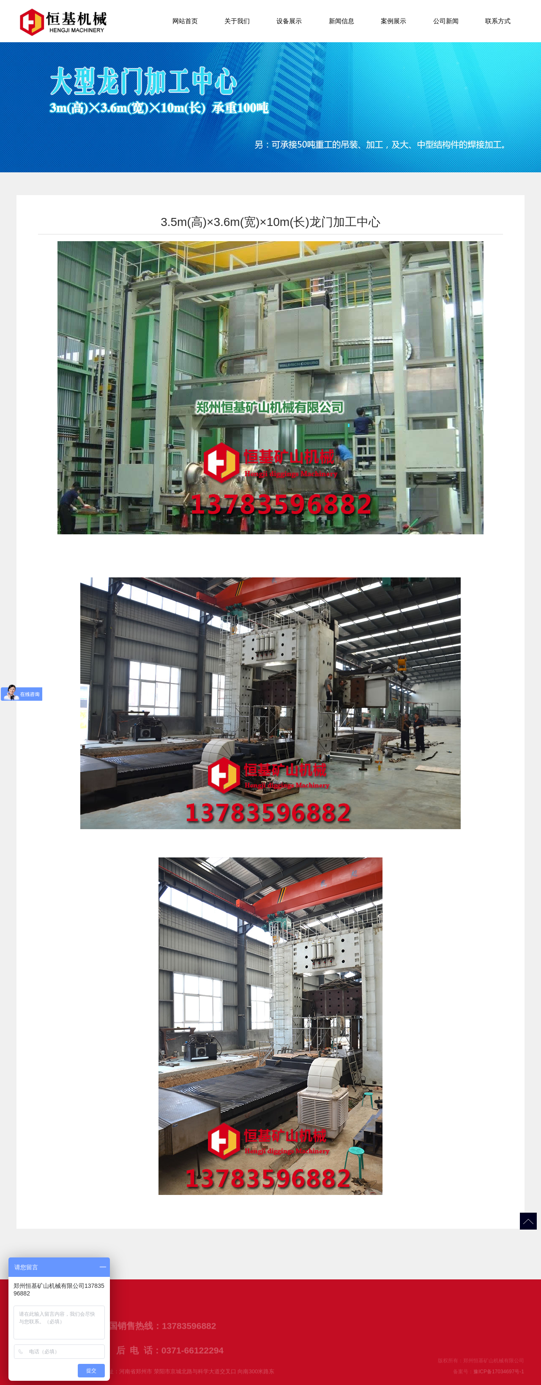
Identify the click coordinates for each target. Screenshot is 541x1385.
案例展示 (393, 20)
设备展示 (289, 20)
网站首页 (185, 20)
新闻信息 (341, 20)
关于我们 (237, 20)
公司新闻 (446, 20)
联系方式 (498, 20)
